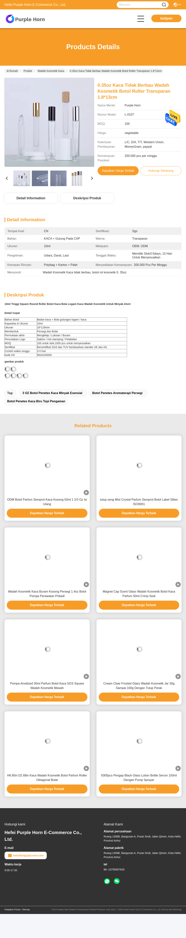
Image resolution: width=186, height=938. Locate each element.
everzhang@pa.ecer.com (26, 855)
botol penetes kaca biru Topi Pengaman (36, 401)
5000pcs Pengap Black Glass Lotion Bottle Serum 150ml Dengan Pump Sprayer (139, 778)
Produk (28, 70)
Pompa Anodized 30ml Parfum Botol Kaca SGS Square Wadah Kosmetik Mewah (47, 686)
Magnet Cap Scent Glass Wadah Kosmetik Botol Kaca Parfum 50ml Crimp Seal (139, 594)
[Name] (164, 4)
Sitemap (26, 909)
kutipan (166, 18)
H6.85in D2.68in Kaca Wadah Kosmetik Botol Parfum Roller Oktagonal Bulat (47, 778)
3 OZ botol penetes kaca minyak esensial (52, 393)
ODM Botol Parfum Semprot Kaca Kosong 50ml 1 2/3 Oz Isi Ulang (47, 502)
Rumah (12, 70)
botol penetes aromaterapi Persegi (117, 393)
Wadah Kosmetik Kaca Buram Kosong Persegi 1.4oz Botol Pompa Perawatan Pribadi (47, 594)
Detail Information (30, 198)
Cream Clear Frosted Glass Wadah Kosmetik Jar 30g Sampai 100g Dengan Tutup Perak (139, 686)
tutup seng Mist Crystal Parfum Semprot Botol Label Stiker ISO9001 (139, 502)
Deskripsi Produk (87, 198)
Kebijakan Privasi (12, 909)
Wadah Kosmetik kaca (51, 70)
